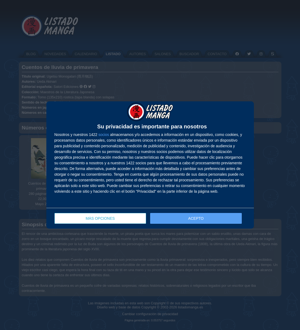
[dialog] (150, 165)
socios (103, 134)
